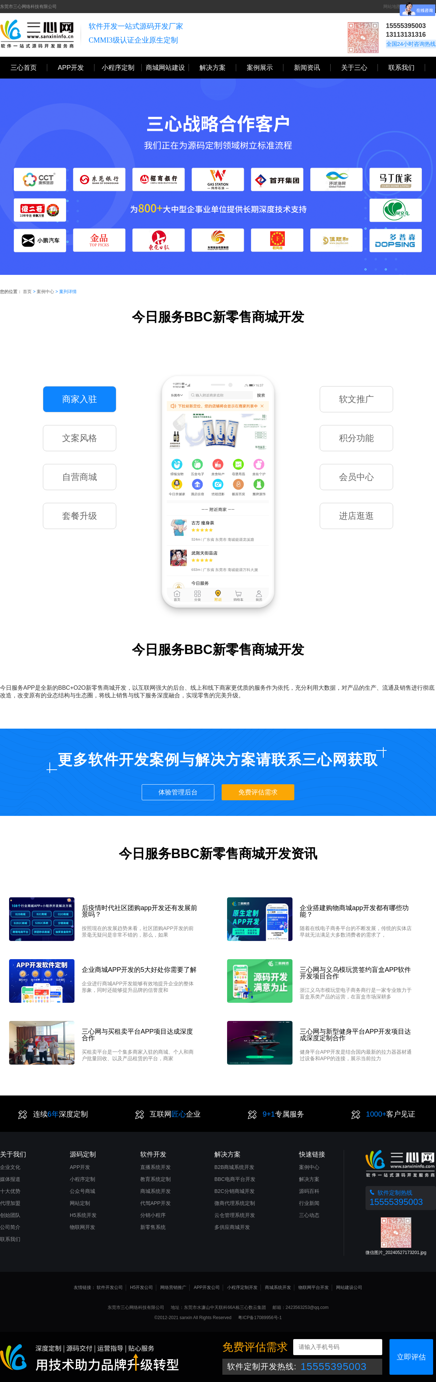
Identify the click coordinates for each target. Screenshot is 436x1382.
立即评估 (411, 1357)
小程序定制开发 (242, 1287)
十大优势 (10, 1191)
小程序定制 (122, 67)
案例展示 (265, 67)
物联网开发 (82, 1227)
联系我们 (406, 67)
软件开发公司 (110, 1287)
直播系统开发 (155, 1167)
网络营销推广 (173, 1287)
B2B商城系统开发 (234, 1167)
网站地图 (392, 6)
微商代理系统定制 (234, 1203)
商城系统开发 (155, 1191)
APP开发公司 (207, 1287)
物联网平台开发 (313, 1287)
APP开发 (76, 67)
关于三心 (359, 67)
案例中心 (45, 291)
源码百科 (309, 1191)
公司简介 (10, 1227)
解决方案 (309, 1179)
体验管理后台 (178, 792)
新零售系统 (153, 1227)
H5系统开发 (83, 1215)
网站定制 (80, 1203)
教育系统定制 (155, 1179)
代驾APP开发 (155, 1203)
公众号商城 (82, 1191)
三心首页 (29, 67)
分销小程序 (153, 1215)
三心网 (37, 35)
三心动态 (309, 1215)
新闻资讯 (312, 67)
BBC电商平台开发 (234, 1179)
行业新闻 (309, 1203)
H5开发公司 (141, 1287)
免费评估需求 (258, 792)
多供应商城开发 (232, 1227)
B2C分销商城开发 (234, 1191)
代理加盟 (10, 1203)
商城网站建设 (167, 67)
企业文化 (10, 1167)
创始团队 (10, 1215)
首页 (27, 291)
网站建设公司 (349, 1287)
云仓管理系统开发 (234, 1215)
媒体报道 (10, 1179)
